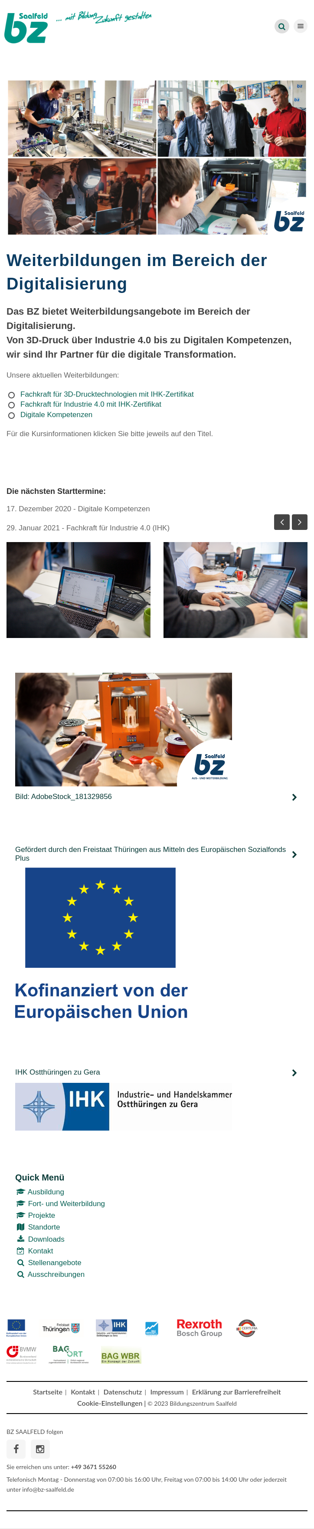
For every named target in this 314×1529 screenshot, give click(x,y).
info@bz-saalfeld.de (48, 1489)
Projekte (35, 1215)
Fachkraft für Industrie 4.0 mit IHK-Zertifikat (90, 404)
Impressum (167, 1392)
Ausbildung (39, 1192)
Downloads (40, 1239)
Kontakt (34, 1251)
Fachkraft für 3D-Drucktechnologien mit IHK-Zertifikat (107, 394)
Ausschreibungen (50, 1274)
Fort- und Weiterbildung (60, 1204)
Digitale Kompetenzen (56, 415)
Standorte (37, 1227)
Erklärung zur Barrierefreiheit (236, 1392)
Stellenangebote (48, 1263)
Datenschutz (123, 1392)
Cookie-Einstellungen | (111, 1403)
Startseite (47, 1392)
